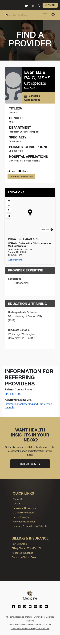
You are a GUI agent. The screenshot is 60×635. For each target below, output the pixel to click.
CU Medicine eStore (23, 512)
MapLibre (45, 229)
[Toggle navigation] (45, 15)
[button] (30, 212)
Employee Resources (24, 508)
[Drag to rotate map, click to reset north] (8, 210)
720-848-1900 (13, 393)
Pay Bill (50, 5)
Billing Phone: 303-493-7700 (26, 548)
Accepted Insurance (22, 552)
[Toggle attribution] (52, 230)
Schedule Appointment (32, 97)
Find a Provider (21, 517)
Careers (17, 503)
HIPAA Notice (17, 628)
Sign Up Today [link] (30, 463)
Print (12, 171)
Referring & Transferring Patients (30, 526)
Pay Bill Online (19, 543)
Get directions (15, 259)
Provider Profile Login (24, 521)
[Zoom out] (8, 205)
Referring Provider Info (21, 176)
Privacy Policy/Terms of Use (36, 628)
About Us (18, 499)
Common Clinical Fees (24, 557)
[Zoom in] (8, 200)
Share (23, 171)
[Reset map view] (8, 216)
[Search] (53, 15)
